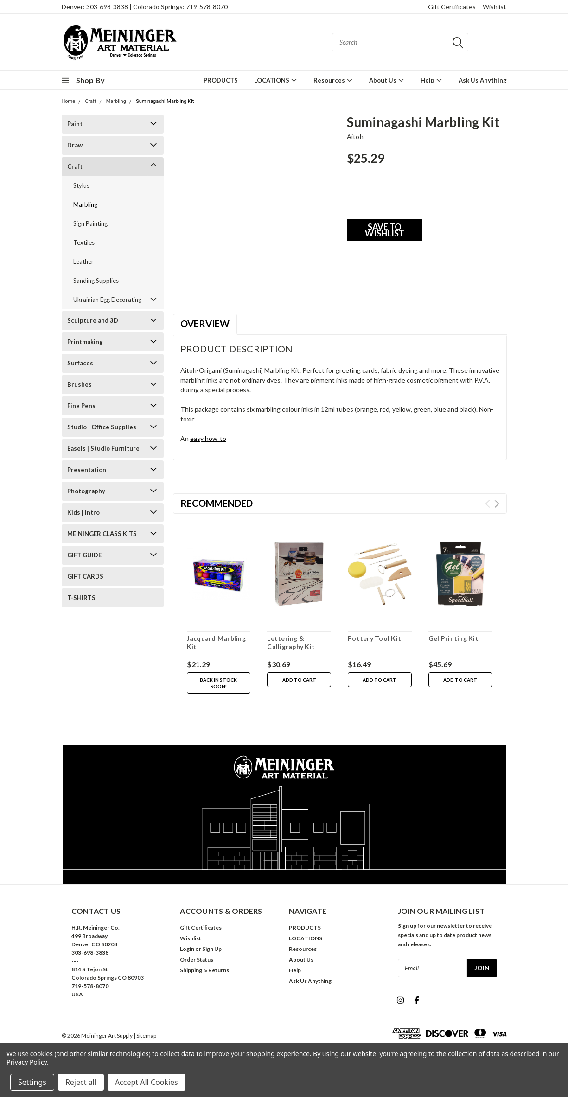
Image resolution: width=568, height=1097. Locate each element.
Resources (333, 80)
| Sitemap (145, 1035)
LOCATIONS (275, 80)
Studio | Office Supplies (101, 427)
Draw (75, 145)
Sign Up (212, 948)
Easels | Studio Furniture (103, 448)
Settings (32, 1082)
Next (497, 504)
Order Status (196, 959)
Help (431, 80)
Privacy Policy (26, 1062)
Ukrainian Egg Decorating (107, 299)
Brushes (79, 384)
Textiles (84, 242)
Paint (75, 124)
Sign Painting (90, 223)
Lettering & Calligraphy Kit (291, 642)
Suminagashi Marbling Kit (165, 101)
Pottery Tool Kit (374, 638)
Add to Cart (299, 679)
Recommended (216, 503)
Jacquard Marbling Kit (216, 642)
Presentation (86, 469)
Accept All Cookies (146, 1082)
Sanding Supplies (96, 280)
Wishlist (494, 7)
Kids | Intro (83, 512)
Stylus (81, 185)
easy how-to (208, 438)
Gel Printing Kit (453, 638)
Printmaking (85, 341)
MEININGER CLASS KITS (102, 533)
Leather (83, 261)
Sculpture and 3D (92, 320)
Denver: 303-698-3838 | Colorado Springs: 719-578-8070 (145, 7)
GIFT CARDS (85, 576)
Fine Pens (81, 405)
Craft (90, 101)
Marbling (116, 101)
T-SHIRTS (81, 597)
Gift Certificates (452, 7)
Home (69, 101)
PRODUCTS (221, 80)
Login (187, 948)
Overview (205, 323)
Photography (86, 491)
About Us (386, 80)
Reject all (80, 1082)
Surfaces (80, 363)
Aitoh (355, 136)
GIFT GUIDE (84, 555)
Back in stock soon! (218, 683)
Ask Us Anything (483, 80)
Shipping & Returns (204, 970)
